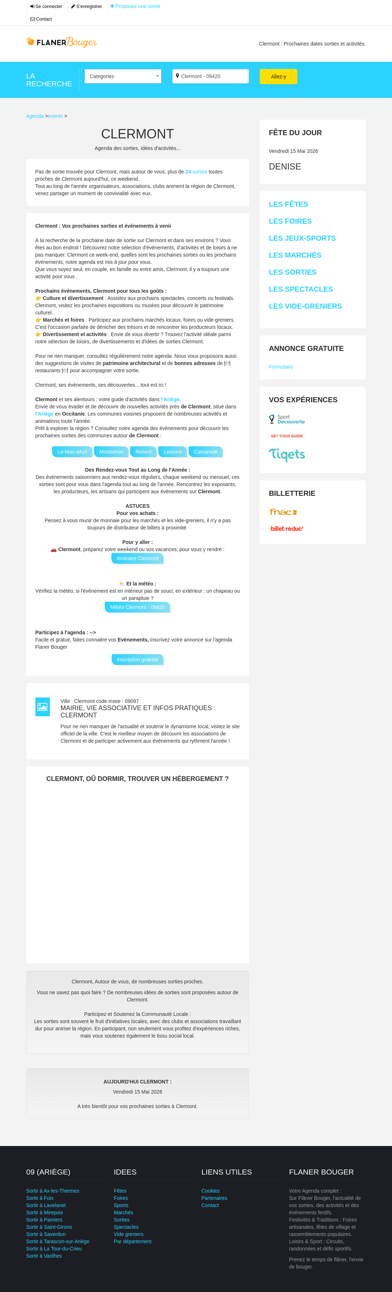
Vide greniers (128, 1234)
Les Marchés (295, 255)
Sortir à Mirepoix (44, 1212)
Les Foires (290, 221)
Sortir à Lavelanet (46, 1205)
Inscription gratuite (137, 659)
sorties (197, 172)
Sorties (122, 1220)
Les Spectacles (301, 289)
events (55, 116)
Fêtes (120, 1191)
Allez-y (278, 77)
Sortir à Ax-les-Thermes (52, 1191)
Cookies (211, 1191)
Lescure (173, 452)
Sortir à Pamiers (44, 1220)
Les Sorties (292, 272)
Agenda (35, 116)
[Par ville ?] (210, 76)
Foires (121, 1198)
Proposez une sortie (135, 6)
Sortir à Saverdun (46, 1234)
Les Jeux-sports (302, 238)
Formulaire (281, 367)
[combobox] (123, 76)
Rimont (143, 452)
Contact (41, 19)
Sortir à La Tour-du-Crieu (54, 1249)
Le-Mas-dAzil (72, 452)
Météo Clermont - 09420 (137, 607)
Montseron (111, 452)
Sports (121, 1205)
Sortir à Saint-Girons (49, 1227)
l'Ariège (170, 399)
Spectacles (126, 1227)
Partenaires (215, 1198)
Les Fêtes (288, 204)
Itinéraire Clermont (137, 558)
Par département (132, 1241)
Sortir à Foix (39, 1198)
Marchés (123, 1212)
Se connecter (46, 6)
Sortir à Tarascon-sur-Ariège (58, 1241)
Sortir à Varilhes (44, 1256)
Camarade (205, 452)
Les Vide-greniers (305, 306)
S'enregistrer (86, 6)
